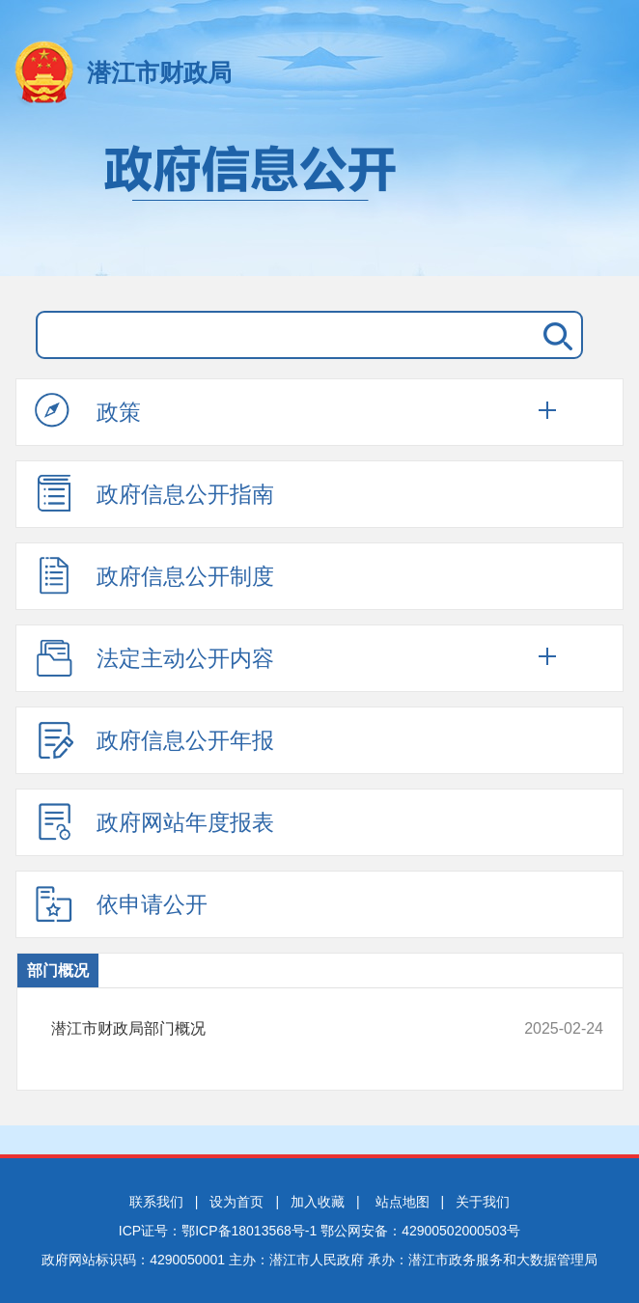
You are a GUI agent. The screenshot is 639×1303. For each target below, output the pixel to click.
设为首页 (236, 1201)
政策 (88, 411)
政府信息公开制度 (154, 575)
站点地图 (402, 1201)
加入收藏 (318, 1201)
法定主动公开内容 (154, 657)
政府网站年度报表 (154, 821)
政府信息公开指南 (154, 493)
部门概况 (58, 970)
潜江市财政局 (159, 72)
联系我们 (156, 1201)
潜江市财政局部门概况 (276, 1028)
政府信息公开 (319, 201)
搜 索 (554, 335)
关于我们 (483, 1201)
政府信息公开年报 (154, 739)
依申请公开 (121, 903)
